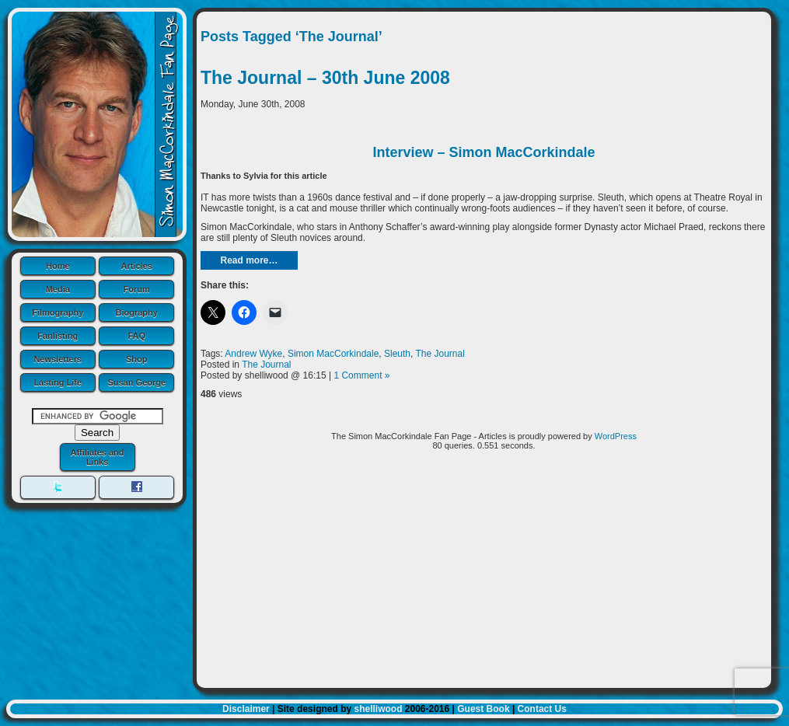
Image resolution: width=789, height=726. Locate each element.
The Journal (440, 353)
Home (58, 266)
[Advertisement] (484, 575)
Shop (137, 359)
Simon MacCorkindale (333, 353)
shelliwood (378, 708)
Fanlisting (57, 335)
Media (58, 289)
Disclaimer (246, 708)
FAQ (136, 335)
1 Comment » (361, 375)
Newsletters (57, 359)
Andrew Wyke (253, 353)
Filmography (57, 312)
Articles (136, 266)
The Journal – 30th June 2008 (325, 78)
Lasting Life (57, 382)
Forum (137, 289)
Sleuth (397, 353)
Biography (137, 312)
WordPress (616, 436)
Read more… (249, 260)
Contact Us (542, 708)
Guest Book (483, 708)
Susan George (136, 382)
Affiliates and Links (97, 457)
